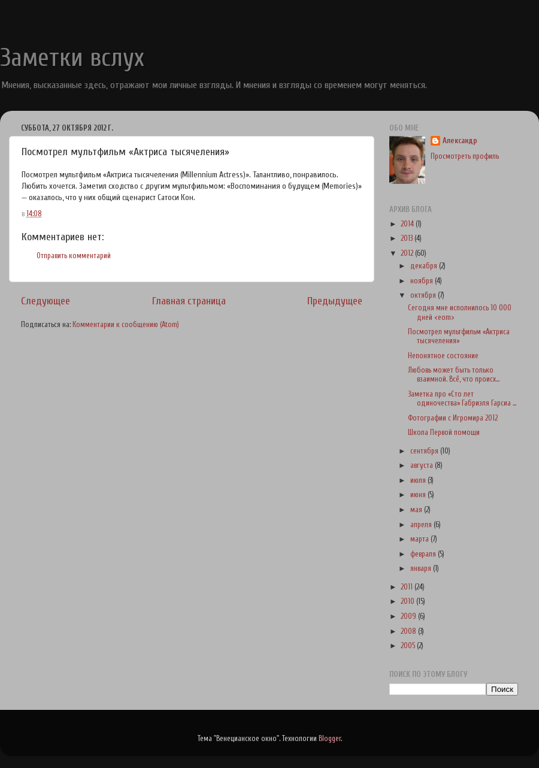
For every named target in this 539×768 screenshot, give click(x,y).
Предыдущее (334, 301)
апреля (422, 525)
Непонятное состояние (443, 356)
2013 (407, 238)
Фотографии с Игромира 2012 (453, 418)
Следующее (45, 301)
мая (417, 510)
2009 (409, 616)
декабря (424, 266)
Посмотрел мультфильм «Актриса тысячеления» (459, 336)
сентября (425, 451)
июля (419, 480)
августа (422, 465)
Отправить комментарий (74, 256)
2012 (408, 253)
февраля (424, 554)
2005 (409, 646)
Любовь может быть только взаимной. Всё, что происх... (453, 374)
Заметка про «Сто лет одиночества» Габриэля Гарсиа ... (462, 398)
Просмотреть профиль (465, 156)
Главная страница (189, 301)
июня (419, 495)
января (421, 568)
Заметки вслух (72, 57)
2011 (407, 587)
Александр (460, 141)
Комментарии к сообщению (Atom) (125, 324)
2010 (408, 601)
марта (420, 539)
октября (424, 295)
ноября (422, 281)
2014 (408, 224)
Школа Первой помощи (444, 432)
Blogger (330, 738)
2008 (409, 631)
